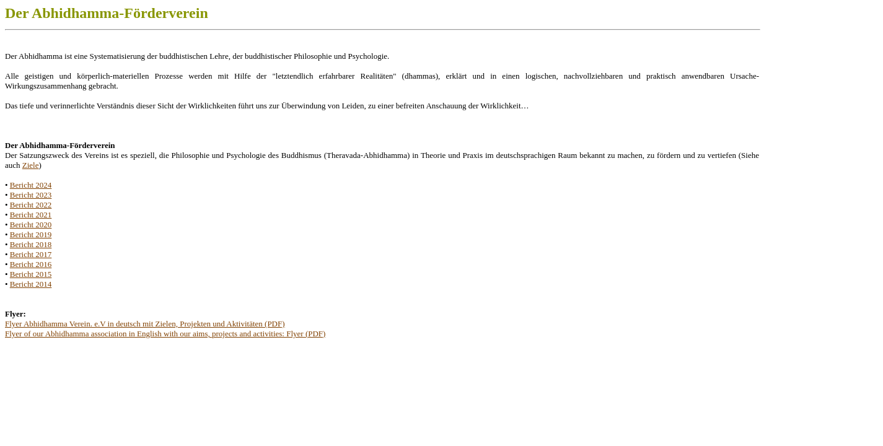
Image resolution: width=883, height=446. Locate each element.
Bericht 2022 (31, 204)
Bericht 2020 (31, 224)
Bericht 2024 (31, 185)
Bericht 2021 (31, 214)
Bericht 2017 (31, 254)
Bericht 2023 (31, 194)
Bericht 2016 (31, 264)
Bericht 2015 (31, 274)
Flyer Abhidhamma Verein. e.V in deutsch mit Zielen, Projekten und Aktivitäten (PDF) (145, 323)
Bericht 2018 (31, 244)
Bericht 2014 (31, 284)
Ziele (30, 165)
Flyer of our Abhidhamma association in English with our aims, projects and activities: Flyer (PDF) (165, 333)
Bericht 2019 (31, 234)
